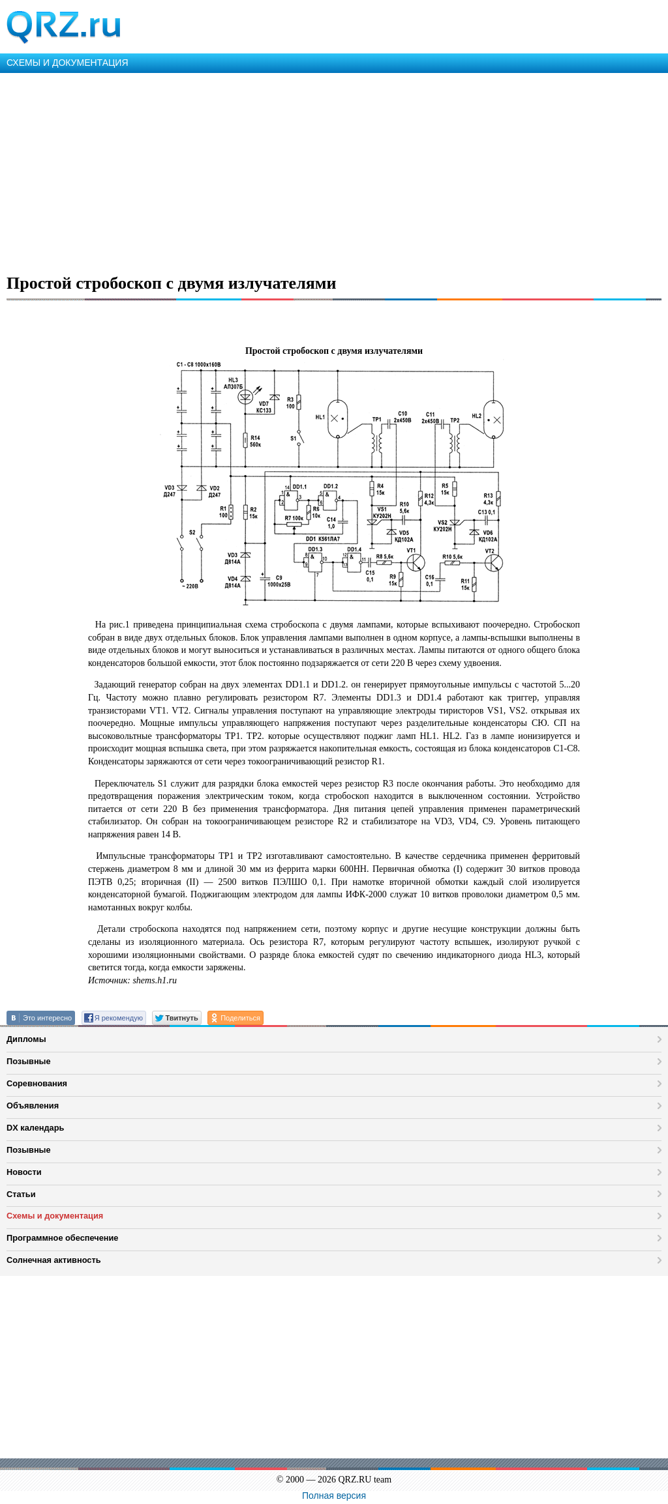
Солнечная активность (54, 1260)
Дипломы (26, 1039)
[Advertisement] (334, 171)
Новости (24, 1172)
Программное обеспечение (62, 1238)
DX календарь (35, 1128)
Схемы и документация (55, 1216)
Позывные (29, 1061)
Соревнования (37, 1083)
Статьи (21, 1194)
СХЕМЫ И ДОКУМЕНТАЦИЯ (68, 62)
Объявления (33, 1105)
